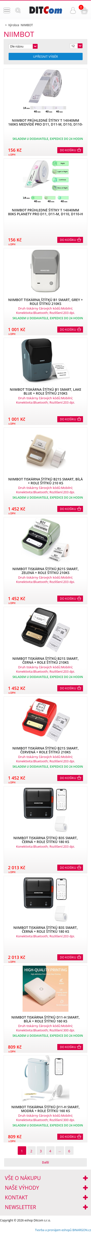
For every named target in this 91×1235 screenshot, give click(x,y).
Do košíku (68, 150)
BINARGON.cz (81, 1230)
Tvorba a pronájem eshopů (53, 1230)
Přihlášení (73, 10)
